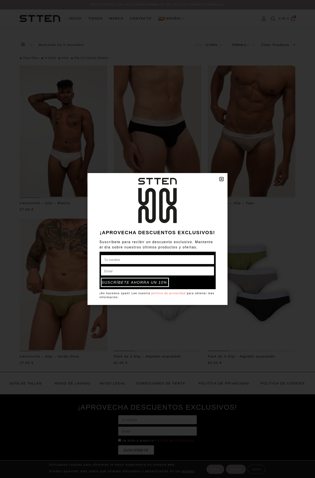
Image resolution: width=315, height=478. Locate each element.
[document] (157, 239)
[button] (221, 179)
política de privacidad (168, 292)
